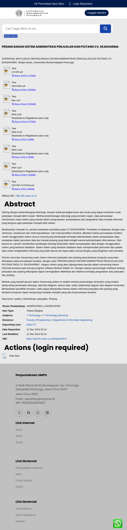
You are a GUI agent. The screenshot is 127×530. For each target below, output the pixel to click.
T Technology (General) (55, 315)
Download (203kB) (47, 104)
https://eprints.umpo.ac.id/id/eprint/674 (47, 338)
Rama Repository (26, 515)
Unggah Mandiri (96, 12)
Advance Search (10, 36)
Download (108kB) (47, 175)
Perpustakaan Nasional (29, 468)
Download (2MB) (44, 157)
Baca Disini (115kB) (24, 75)
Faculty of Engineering (38, 320)
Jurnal (19, 442)
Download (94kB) (45, 189)
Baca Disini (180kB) (24, 89)
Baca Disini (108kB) (24, 175)
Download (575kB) (47, 121)
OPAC (19, 436)
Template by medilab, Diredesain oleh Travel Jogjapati (47, 447)
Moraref (20, 521)
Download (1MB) (44, 139)
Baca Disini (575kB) (24, 121)
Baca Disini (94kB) (23, 189)
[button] (4, 356)
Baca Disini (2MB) (23, 157)
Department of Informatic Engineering (72, 320)
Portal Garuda (24, 480)
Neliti (18, 474)
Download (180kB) (47, 89)
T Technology (34, 315)
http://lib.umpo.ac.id (26, 196)
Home (19, 430)
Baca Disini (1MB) (23, 139)
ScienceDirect (24, 508)
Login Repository (82, 3)
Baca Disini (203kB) (24, 104)
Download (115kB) (47, 75)
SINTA (19, 487)
